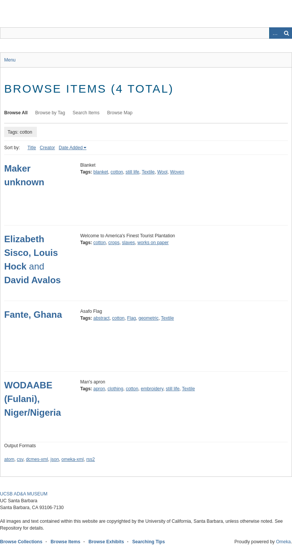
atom (9, 459)
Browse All (16, 112)
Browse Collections (21, 541)
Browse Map (120, 112)
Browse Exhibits (106, 541)
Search (286, 33)
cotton (117, 172)
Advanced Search (275, 33)
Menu (10, 60)
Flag (131, 318)
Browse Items (65, 541)
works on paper (153, 242)
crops (113, 242)
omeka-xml (73, 459)
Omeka (283, 541)
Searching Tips (148, 541)
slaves (128, 242)
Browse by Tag (50, 112)
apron (99, 388)
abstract (101, 318)
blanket (100, 172)
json (55, 459)
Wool (162, 172)
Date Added (71, 147)
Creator (47, 147)
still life (132, 172)
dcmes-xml (37, 459)
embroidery (152, 388)
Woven (177, 172)
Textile (148, 172)
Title (31, 147)
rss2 (90, 459)
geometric (148, 318)
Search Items (86, 112)
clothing (115, 388)
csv (20, 459)
